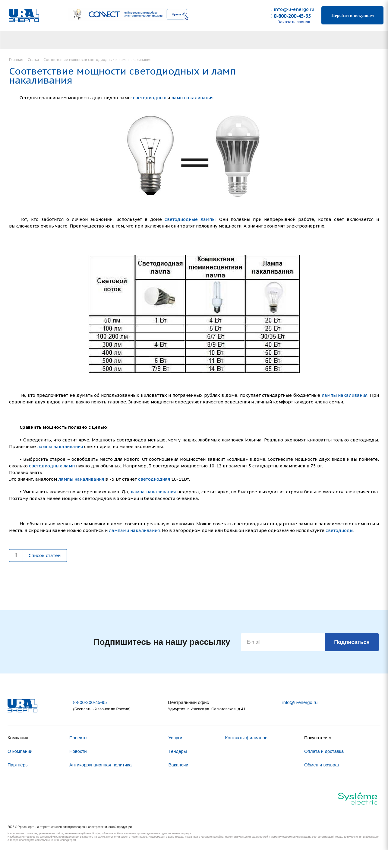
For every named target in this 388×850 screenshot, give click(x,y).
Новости (78, 751)
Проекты (78, 737)
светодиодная (154, 479)
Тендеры (178, 751)
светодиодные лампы (190, 219)
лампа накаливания (153, 492)
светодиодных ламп (52, 466)
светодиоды (339, 530)
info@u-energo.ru (292, 9)
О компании (20, 751)
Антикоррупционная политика (100, 764)
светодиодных (149, 97)
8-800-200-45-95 (291, 16)
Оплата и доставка (324, 751)
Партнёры (18, 764)
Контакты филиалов (246, 737)
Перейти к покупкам (352, 15)
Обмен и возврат (322, 764)
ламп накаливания (192, 97)
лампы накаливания (345, 395)
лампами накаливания (134, 530)
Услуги (175, 737)
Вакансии (178, 764)
